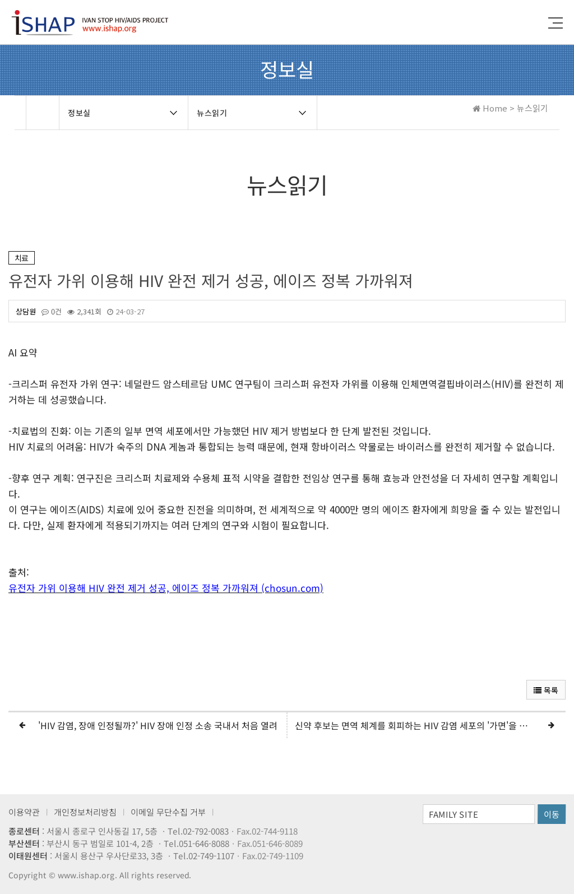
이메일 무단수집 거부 (168, 812)
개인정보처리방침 (85, 812)
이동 (551, 814)
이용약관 (24, 812)
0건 (51, 312)
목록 (546, 690)
